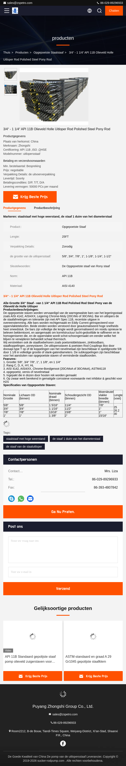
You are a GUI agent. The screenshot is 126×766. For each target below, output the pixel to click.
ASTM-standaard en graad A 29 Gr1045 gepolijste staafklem (88, 659)
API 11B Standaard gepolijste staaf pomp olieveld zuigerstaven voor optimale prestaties (30, 659)
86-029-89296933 (109, 3)
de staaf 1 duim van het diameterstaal (76, 438)
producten (21, 52)
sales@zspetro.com (17, 3)
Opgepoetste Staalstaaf (48, 52)
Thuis (6, 52)
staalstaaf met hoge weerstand (25, 438)
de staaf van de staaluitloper (24, 446)
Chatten (114, 10)
